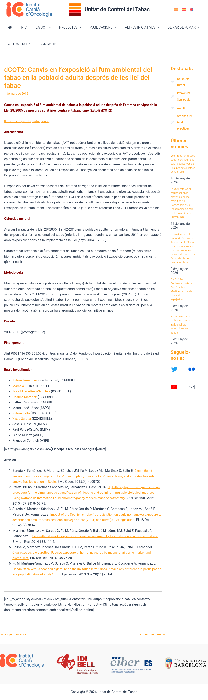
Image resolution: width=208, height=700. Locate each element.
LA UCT (39, 27)
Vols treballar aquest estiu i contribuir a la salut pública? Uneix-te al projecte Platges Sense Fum (183, 167)
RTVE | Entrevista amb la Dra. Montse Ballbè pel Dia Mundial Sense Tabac (182, 328)
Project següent (152, 634)
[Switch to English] (192, 9)
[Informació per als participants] (27, 121)
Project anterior (13, 634)
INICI (21, 27)
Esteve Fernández (25, 380)
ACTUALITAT (18, 44)
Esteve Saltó (21, 413)
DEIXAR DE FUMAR (173, 27)
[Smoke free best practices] (183, 125)
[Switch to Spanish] (184, 9)
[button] (45, 27)
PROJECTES (64, 27)
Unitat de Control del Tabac (117, 9)
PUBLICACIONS (95, 27)
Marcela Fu (20, 386)
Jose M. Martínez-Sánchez (32, 391)
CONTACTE (45, 44)
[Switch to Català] (176, 9)
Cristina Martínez (25, 397)
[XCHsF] (179, 109)
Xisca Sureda (22, 419)
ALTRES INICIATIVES (133, 27)
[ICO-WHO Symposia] (183, 97)
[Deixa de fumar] (183, 82)
